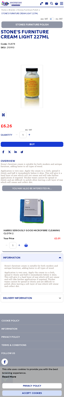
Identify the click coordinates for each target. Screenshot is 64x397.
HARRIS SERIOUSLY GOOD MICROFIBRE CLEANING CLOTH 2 (32, 232)
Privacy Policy (32, 385)
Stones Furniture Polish (27, 10)
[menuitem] (32, 321)
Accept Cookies (32, 393)
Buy (32, 144)
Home (4, 10)
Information (11, 257)
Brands (12, 10)
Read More (9, 376)
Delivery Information (17, 298)
